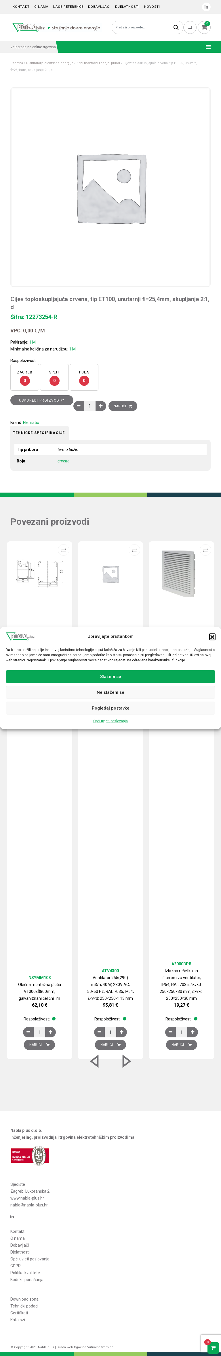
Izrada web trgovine (71, 1347)
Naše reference (68, 7)
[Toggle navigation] (206, 47)
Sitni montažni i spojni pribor (98, 63)
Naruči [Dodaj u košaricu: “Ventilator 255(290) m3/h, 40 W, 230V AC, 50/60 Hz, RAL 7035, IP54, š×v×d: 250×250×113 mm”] (110, 1045)
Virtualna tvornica (100, 1347)
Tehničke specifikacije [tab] (39, 433)
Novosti (152, 7)
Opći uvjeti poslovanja (110, 721)
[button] (212, 637)
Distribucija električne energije (49, 63)
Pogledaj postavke (110, 708)
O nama (41, 7)
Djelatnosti (127, 7)
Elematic (31, 422)
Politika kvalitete (25, 1272)
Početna (16, 63)
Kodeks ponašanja (26, 1279)
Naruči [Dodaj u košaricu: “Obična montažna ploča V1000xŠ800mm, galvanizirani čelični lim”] (39, 1045)
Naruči (120, 406)
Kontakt (21, 7)
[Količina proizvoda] (90, 406)
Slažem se (110, 676)
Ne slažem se (110, 692)
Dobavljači (99, 7)
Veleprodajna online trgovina (33, 47)
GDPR (15, 1266)
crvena (63, 461)
